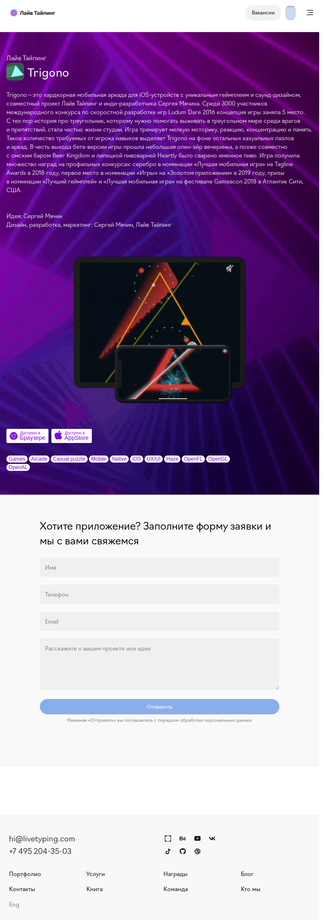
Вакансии (228, 12)
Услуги (95, 873)
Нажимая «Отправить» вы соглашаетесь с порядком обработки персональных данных (159, 720)
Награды (175, 873)
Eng (14, 904)
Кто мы (250, 888)
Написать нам (272, 12)
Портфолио (25, 873)
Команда (175, 888)
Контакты (22, 888)
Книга (94, 888)
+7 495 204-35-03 (40, 850)
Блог (247, 873)
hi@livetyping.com (42, 837)
